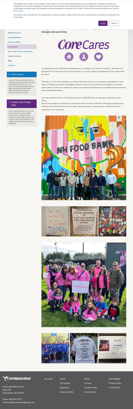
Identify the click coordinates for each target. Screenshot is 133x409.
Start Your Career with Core (20, 51)
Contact (11, 65)
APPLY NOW (17, 74)
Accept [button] (103, 23)
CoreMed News (14, 37)
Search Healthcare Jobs (21, 103)
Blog (10, 61)
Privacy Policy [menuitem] (115, 383)
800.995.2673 (15, 399)
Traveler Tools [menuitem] (90, 387)
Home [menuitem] (62, 378)
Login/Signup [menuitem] (114, 378)
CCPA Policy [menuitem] (114, 387)
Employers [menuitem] (64, 387)
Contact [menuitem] (87, 383)
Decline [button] (114, 23)
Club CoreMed (14, 42)
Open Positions (14, 56)
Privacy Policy (18, 11)
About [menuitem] (87, 378)
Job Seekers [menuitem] (65, 383)
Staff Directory (14, 33)
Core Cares (13, 47)
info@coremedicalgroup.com (21, 402)
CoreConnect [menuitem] (90, 392)
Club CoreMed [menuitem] (66, 392)
